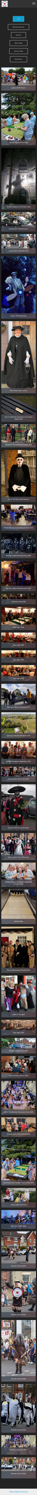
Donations (18, 59)
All (18, 19)
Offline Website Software (18, 1492)
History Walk (18, 51)
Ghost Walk (18, 43)
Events (18, 35)
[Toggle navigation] (33, 3)
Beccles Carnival (18, 27)
